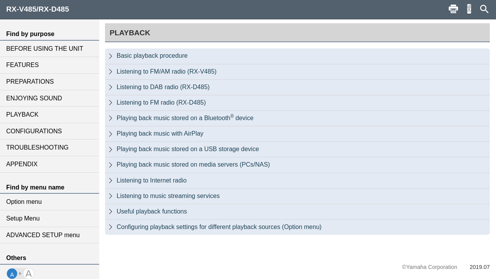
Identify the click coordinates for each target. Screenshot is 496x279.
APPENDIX (22, 164)
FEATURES (22, 65)
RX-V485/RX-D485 (37, 9)
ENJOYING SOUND (34, 98)
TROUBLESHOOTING (37, 147)
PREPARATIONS (30, 81)
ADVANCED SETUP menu (43, 235)
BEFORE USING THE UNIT (44, 48)
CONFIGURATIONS (34, 131)
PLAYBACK (22, 114)
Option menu (24, 201)
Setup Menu (23, 218)
